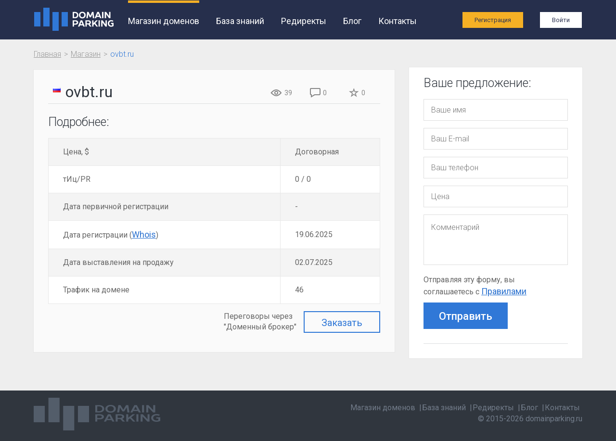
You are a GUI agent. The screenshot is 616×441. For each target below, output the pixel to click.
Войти (561, 20)
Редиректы (303, 21)
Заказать (341, 322)
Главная (47, 54)
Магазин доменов (163, 21)
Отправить (465, 316)
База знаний (240, 21)
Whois (144, 234)
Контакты (397, 21)
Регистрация (493, 20)
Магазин (86, 54)
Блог (352, 21)
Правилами (503, 291)
